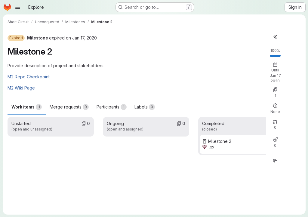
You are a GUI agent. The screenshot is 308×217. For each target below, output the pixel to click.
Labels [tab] (144, 107)
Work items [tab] (26, 107)
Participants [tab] (112, 107)
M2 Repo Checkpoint (29, 76)
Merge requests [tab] (69, 107)
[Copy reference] (275, 161)
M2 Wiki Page (21, 87)
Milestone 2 (219, 141)
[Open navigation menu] (18, 7)
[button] (275, 36)
